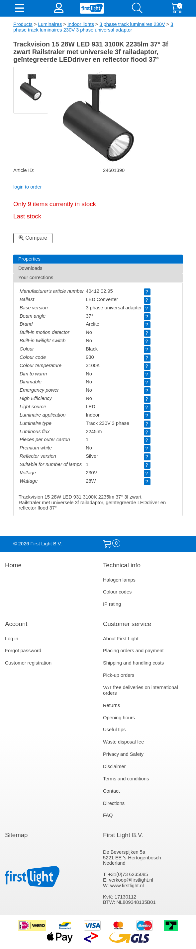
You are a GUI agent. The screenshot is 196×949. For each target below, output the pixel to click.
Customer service (127, 623)
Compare (33, 238)
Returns (111, 705)
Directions (114, 803)
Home (13, 565)
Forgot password (23, 650)
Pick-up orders (119, 675)
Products (23, 24)
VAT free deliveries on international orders (140, 690)
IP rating (112, 604)
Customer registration (28, 663)
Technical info (122, 565)
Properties (29, 259)
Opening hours (119, 717)
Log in (11, 638)
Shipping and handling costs (133, 663)
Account (16, 623)
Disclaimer (114, 766)
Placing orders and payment (133, 650)
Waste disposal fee (123, 742)
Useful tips (114, 729)
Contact (111, 791)
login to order (27, 187)
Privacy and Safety (123, 754)
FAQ (108, 815)
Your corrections (35, 277)
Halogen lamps (119, 580)
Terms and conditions (126, 778)
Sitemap (16, 834)
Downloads (30, 268)
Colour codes (117, 591)
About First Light (121, 638)
